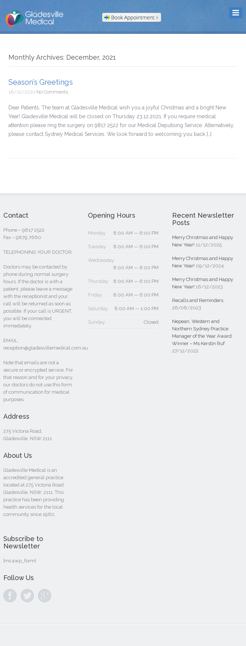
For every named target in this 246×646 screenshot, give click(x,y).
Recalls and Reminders (197, 300)
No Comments (52, 92)
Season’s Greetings (40, 82)
